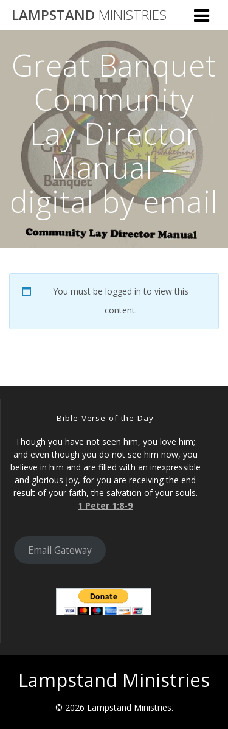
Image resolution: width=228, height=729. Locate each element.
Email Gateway (60, 550)
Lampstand (89, 15)
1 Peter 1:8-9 (105, 505)
